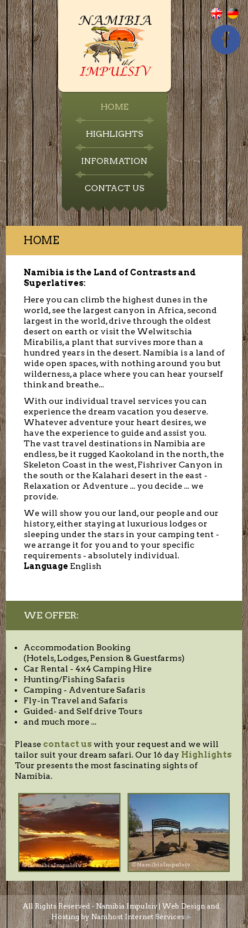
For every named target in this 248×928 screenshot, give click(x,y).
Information (114, 161)
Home (114, 106)
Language (46, 566)
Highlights (114, 134)
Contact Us (115, 188)
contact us (67, 744)
